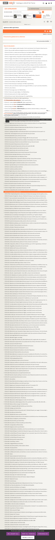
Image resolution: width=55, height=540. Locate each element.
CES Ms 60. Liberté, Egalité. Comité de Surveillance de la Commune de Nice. (20, 162)
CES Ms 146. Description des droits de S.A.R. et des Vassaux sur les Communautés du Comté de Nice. (25, 325)
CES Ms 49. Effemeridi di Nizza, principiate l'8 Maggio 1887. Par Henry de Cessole (21, 137)
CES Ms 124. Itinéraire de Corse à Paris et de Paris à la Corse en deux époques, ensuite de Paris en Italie (26, 277)
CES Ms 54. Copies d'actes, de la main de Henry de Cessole (16, 150)
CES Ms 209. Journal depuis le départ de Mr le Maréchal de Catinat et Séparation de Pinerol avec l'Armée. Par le (26, 460)
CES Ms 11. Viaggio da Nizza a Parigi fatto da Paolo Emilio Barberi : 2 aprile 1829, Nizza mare (24, 56)
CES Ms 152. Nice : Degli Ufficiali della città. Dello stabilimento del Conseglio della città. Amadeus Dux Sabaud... (26, 339)
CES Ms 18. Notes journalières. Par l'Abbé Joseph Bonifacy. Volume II (19, 71)
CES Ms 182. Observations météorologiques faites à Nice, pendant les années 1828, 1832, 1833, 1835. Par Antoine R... (26, 402)
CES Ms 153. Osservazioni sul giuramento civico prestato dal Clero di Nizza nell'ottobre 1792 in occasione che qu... (26, 341)
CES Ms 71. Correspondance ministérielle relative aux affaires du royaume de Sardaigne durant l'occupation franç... (26, 185)
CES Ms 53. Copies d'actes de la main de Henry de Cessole (16, 148)
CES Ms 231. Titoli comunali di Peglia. (12, 510)
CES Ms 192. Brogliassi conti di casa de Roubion (14, 426)
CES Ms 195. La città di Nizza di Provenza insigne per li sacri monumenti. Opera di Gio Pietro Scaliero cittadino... (26, 433)
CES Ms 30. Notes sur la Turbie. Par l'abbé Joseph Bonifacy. (17, 98)
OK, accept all (13, 533)
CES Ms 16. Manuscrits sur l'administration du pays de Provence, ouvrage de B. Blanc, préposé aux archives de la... (26, 67)
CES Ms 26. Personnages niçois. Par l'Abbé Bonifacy (15, 90)
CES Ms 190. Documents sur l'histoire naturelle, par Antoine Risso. (18, 422)
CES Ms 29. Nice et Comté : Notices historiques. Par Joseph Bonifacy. (19, 96)
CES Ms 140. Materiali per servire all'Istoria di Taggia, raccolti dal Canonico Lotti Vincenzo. (23, 310)
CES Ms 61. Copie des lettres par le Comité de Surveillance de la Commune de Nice (21, 164)
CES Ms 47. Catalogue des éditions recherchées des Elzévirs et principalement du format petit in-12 (25, 131)
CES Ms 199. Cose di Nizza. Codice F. (12, 441)
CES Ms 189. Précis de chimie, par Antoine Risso (14, 420)
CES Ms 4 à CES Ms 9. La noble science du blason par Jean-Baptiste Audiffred (20, 52)
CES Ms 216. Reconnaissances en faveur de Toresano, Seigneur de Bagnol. (20, 476)
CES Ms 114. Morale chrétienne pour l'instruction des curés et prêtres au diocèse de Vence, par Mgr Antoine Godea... (26, 258)
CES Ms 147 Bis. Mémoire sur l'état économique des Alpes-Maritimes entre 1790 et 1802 (22, 329)
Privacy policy (28, 537)
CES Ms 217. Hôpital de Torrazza (11, 478)
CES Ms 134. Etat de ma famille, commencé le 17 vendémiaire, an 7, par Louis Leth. (21, 298)
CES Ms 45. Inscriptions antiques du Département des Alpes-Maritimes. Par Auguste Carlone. (23, 127)
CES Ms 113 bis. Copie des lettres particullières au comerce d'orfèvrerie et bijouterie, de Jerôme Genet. (25, 256)
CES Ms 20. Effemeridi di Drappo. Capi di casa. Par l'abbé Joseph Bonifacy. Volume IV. (22, 75)
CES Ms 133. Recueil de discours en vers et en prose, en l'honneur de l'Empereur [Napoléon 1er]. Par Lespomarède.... (26, 295)
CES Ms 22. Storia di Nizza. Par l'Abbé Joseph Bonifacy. (16, 81)
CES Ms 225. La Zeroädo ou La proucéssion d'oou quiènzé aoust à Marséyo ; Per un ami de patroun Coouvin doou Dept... (26, 495)
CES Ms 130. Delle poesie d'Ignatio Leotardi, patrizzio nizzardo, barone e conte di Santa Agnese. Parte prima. (26, 289)
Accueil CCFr (5, 22)
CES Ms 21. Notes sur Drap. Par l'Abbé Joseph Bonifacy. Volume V (18, 77)
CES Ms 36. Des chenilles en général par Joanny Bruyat (16, 114)
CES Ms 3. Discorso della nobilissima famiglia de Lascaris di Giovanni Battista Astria (22, 50)
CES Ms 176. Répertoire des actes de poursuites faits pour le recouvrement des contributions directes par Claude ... (26, 389)
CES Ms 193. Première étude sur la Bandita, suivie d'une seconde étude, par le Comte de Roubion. (24, 429)
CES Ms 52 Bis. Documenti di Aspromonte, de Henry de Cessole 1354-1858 (19, 146)
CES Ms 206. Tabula (9, 454)
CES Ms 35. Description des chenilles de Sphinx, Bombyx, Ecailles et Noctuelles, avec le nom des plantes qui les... (26, 112)
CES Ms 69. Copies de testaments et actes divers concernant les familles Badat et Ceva (22, 181)
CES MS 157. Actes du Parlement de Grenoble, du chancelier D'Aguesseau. (20, 350)
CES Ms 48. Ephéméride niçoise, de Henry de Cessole (15, 135)
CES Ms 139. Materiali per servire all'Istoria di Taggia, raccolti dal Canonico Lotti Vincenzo (23, 308)
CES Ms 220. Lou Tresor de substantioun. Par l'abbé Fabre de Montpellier (19, 485)
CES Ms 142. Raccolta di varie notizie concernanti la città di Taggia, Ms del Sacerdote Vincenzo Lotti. (25, 316)
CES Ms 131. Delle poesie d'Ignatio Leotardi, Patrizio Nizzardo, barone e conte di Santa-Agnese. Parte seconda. (26, 291)
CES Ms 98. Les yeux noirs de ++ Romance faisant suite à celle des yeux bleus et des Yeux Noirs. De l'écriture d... (26, 239)
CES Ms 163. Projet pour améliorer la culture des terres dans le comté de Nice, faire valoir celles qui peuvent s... (26, 362)
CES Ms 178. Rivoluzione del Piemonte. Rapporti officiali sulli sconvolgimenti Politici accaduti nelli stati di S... (26, 393)
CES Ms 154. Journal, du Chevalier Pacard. (13, 343)
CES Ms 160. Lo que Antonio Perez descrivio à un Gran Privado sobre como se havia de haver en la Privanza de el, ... (26, 356)
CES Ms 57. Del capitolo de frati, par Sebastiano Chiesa (16, 156)
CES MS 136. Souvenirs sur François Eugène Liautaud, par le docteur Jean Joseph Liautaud (23, 302)
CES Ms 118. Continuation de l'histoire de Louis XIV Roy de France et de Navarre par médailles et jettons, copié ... (26, 266)
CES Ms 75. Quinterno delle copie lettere (13, 191)
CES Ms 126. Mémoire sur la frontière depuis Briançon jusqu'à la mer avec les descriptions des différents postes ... (26, 281)
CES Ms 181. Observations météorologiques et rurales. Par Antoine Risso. (19, 399)
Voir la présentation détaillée (43, 41)
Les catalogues (11, 9)
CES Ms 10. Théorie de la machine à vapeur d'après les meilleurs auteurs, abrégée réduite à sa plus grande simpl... (26, 54)
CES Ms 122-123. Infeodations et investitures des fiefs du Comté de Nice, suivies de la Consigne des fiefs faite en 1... (26, 275)
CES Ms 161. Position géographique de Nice (13, 358)
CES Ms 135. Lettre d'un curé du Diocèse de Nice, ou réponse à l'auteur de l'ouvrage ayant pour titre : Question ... (26, 300)
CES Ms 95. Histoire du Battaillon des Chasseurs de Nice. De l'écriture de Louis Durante (22, 233)
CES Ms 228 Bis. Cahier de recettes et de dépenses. (15, 503)
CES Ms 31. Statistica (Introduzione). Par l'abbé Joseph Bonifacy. (18, 100)
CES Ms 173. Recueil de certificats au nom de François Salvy (17, 383)
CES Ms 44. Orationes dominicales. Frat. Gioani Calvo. (16, 125)
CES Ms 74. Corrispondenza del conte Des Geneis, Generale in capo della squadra (21, 189)
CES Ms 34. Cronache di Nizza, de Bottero (13, 110)
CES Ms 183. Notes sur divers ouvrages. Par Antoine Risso (16, 404)
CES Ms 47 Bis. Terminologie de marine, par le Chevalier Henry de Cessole (20, 133)
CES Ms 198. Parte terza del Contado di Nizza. (14, 439)
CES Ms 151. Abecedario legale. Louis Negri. (13, 337)
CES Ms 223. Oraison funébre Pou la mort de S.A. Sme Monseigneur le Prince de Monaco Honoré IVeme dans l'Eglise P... (26, 491)
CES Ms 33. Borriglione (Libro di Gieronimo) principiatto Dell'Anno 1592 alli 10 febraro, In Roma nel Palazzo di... (26, 108)
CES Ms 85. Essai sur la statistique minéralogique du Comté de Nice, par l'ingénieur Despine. (23, 214)
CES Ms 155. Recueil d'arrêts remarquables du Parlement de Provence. (19, 345)
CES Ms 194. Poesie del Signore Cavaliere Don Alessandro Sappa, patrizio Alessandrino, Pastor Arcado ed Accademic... (26, 431)
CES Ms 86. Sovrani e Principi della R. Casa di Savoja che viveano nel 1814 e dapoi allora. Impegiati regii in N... (26, 216)
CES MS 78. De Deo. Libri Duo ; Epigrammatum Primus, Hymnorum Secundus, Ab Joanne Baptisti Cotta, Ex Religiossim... (26, 200)
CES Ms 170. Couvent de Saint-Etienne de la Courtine (15, 377)
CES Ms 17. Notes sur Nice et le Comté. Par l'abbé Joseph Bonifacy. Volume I (20, 69)
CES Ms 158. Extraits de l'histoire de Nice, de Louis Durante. (17, 352)
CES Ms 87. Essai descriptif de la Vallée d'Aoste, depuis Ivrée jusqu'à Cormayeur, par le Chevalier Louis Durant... (26, 218)
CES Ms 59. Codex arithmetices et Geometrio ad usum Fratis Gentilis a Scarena (21, 160)
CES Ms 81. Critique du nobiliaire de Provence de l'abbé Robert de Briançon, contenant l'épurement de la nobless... (26, 206)
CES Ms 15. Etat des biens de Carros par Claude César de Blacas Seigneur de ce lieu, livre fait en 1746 (25, 65)
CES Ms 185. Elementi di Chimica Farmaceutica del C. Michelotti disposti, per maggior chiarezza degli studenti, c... (26, 410)
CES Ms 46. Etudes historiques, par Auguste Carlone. (15, 129)
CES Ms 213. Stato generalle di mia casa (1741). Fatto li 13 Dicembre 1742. (20, 470)
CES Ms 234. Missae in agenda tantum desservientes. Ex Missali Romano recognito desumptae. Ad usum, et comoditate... (26, 516)
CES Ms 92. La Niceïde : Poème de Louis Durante (14, 227)
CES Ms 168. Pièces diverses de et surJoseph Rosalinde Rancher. (18, 372)
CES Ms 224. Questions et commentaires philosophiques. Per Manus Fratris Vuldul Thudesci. (23, 493)
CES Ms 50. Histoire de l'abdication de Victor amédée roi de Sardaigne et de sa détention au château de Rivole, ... (26, 139)
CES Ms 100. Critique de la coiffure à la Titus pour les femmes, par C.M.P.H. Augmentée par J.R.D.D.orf (25, 243)
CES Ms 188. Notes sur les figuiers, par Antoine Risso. (15, 418)
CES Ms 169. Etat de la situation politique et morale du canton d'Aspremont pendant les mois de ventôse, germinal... (26, 374)
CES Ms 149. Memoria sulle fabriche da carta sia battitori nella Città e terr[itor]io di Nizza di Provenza (25, 333)
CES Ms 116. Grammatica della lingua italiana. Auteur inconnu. (18, 262)
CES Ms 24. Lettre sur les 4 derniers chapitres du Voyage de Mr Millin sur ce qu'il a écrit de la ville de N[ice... (26, 85)
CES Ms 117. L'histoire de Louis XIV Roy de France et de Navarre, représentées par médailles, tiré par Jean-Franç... (26, 264)
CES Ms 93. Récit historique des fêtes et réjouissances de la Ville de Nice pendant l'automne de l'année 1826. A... (26, 229)
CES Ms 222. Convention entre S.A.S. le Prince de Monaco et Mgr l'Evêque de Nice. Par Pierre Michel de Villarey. (26, 489)
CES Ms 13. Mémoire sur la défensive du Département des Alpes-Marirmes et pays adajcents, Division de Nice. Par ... (26, 60)
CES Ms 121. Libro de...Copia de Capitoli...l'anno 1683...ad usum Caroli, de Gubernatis (22, 273)
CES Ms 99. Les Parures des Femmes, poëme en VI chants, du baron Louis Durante (21, 241)
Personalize (43, 533)
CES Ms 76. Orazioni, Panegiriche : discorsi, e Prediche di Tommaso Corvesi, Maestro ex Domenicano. (25, 196)
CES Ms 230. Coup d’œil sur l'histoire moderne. (14, 508)
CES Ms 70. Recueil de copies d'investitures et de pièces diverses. (18, 183)
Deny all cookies (28, 533)
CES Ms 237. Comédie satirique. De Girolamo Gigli (15, 522)
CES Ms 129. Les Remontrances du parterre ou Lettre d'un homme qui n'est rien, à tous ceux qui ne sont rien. (26, 287)
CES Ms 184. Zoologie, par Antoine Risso (13, 408)
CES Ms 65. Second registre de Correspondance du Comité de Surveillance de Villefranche (23, 173)
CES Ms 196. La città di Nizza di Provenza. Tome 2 (15, 435)
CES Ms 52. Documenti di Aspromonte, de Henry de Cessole (17, 144)
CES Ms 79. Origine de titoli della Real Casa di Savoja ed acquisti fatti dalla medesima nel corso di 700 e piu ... (26, 202)
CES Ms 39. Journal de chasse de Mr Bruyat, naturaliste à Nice (17, 119)
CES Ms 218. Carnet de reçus (10, 481)
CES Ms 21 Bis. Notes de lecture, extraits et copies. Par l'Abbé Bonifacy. (19, 79)
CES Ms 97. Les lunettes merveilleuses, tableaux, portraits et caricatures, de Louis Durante (23, 237)
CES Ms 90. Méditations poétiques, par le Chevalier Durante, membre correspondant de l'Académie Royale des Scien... (26, 223)
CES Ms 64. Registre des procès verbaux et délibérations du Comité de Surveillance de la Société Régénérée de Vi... (26, 171)
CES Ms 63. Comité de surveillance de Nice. (13, 169)
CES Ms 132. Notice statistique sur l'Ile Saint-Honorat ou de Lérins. (18, 293)
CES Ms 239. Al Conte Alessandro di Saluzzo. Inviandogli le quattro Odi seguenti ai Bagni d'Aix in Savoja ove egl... (26, 526)
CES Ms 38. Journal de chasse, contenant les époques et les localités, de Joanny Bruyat (22, 117)
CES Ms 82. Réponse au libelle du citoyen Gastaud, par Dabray (17, 208)
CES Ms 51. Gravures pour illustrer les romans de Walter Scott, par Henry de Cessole (22, 142)
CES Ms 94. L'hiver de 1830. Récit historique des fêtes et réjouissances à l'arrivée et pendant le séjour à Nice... (26, 231)
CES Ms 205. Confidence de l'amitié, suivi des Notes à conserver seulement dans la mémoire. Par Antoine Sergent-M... (26, 451)
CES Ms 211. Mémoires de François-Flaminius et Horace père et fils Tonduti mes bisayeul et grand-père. (26, 466)
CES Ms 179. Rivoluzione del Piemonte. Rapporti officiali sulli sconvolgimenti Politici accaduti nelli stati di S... (26, 395)
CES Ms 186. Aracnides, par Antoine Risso (13, 412)
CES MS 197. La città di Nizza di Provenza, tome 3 (15, 437)
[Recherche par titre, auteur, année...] (26, 12)
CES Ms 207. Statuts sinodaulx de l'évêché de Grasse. (15, 456)
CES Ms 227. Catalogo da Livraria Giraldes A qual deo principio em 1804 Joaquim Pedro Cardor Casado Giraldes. (26, 499)
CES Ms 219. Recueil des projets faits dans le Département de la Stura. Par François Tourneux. (24, 483)
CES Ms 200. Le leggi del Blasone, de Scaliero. (14, 443)
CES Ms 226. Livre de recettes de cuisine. (13, 497)
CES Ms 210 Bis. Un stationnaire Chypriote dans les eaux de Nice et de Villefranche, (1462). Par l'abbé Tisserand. (26, 464)
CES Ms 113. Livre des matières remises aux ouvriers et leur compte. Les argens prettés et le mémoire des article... (26, 254)
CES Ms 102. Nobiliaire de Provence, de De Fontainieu (15, 248)
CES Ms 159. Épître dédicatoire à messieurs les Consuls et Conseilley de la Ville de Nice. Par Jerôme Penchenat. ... (26, 354)
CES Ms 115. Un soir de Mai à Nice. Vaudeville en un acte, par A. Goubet (19, 260)
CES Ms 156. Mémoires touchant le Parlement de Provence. (17, 347)
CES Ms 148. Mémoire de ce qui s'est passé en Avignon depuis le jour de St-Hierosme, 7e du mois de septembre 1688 (26, 331)
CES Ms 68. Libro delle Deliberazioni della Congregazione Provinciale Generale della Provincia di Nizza (26, 179)
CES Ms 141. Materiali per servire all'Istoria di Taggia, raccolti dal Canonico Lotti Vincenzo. (23, 312)
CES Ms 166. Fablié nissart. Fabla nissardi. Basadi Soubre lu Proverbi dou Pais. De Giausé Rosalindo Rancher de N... (26, 368)
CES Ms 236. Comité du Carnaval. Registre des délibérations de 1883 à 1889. (20, 520)
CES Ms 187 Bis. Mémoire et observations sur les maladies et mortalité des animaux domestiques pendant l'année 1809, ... (26, 416)
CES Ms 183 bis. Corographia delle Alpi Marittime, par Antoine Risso (18, 406)
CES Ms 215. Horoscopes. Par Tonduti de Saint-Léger (15, 474)
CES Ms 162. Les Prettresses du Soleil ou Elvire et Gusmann (17, 360)
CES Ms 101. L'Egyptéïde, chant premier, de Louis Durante (16, 246)
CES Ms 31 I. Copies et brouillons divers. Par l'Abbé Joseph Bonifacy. (18, 102)
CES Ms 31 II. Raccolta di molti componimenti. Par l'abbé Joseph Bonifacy (20, 104)
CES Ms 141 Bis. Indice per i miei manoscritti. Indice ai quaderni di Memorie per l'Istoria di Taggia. (25, 314)
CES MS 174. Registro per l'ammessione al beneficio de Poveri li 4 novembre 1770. (21, 385)
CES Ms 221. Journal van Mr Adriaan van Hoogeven (15, 487)
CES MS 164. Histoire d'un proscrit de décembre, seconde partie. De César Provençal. (22, 364)
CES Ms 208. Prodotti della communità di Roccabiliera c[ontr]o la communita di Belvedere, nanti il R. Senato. (26, 458)
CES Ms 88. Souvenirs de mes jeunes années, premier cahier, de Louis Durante (20, 221)
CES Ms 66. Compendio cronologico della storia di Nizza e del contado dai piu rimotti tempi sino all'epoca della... (26, 175)
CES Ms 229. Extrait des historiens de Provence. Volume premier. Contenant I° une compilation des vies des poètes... (26, 506)
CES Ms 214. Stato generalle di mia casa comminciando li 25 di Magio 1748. (20, 472)
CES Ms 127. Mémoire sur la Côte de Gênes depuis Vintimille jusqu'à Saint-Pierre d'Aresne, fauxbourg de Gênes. (26, 283)
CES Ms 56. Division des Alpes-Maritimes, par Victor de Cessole (17, 154)
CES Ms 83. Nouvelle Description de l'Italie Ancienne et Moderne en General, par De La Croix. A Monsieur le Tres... (26, 210)
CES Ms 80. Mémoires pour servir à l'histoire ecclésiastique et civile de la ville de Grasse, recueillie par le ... (26, 204)
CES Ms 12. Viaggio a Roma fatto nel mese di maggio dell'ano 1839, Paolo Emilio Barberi (23, 58)
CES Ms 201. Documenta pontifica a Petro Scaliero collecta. (17, 445)
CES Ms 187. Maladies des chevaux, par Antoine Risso (15, 414)
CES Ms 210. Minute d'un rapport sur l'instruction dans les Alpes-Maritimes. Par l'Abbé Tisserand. (24, 462)
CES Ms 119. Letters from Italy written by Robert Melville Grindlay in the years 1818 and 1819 (23, 268)
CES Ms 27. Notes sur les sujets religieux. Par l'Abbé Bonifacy (17, 92)
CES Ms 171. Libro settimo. (10, 379)
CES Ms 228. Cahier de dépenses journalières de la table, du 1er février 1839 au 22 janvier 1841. (24, 501)
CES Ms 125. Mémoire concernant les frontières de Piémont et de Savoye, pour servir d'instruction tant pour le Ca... (26, 279)
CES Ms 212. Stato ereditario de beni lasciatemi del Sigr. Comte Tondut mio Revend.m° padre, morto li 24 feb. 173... (26, 468)
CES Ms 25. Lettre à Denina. (10, 87)
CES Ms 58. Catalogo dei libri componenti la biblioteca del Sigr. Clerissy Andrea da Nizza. (23, 158)
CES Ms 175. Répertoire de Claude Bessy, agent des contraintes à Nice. (19, 387)
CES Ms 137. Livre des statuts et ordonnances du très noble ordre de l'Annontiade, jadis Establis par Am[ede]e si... (26, 304)
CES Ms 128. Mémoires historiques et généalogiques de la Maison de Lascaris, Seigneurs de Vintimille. (25, 285)
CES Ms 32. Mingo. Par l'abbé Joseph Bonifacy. (14, 106)
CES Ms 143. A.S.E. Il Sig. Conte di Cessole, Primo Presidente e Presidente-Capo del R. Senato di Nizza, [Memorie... (26, 318)
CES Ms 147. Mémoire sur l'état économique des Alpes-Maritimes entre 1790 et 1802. (22, 327)
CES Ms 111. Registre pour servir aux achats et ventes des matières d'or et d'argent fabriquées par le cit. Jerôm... (26, 250)
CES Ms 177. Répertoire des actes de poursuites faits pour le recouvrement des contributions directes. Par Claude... (26, 391)
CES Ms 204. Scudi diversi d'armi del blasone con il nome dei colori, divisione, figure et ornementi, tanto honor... (26, 449)
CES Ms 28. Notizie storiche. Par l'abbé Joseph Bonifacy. (16, 94)
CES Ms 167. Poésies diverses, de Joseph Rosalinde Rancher (17, 370)
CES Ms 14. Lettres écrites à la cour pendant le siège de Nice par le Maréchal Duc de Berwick (23, 62)
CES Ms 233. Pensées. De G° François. (12, 514)
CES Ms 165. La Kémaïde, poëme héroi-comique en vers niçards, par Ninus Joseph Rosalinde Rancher (25, 366)
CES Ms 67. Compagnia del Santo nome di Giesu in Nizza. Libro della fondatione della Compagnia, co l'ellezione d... (26, 177)
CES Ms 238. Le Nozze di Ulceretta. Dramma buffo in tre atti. (17, 524)
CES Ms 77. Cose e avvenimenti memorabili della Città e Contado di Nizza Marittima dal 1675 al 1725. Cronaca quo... (26, 198)
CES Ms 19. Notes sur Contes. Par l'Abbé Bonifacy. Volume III (17, 73)
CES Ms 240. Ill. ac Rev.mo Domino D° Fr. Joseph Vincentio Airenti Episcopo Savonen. (22, 528)
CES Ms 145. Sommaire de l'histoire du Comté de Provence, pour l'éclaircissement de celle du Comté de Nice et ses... (26, 322)
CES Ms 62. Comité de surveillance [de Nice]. (14, 166)
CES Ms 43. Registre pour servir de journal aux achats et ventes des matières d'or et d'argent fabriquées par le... (26, 123)
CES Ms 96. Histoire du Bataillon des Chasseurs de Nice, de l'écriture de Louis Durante (22, 235)
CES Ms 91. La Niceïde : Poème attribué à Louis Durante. (16, 225)
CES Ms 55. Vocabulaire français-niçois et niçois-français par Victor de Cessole (21, 152)
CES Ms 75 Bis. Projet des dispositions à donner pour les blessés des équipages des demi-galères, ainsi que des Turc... (26, 194)
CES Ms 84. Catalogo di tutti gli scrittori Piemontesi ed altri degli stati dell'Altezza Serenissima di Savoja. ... (26, 212)
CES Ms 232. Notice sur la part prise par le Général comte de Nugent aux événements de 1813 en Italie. (25, 512)
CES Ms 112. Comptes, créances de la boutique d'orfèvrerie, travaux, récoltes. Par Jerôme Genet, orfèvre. (26, 252)
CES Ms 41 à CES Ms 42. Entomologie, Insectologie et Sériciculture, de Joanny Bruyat (22, 121)
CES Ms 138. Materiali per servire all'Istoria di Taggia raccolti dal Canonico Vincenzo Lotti (23, 306)
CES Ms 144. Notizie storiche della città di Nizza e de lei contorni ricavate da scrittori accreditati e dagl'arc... (26, 320)
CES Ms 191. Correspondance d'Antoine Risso (14, 424)
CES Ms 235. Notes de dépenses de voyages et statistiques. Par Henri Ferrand (20, 518)
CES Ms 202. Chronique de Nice (11, 447)
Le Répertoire (34, 9)
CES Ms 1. (26, 48)
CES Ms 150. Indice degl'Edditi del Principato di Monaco (16, 335)
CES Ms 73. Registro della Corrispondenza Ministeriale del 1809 (17, 187)
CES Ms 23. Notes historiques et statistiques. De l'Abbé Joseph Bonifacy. (19, 83)
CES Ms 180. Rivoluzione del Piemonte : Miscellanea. (15, 397)
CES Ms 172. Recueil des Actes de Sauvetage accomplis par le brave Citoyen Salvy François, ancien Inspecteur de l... (26, 381)
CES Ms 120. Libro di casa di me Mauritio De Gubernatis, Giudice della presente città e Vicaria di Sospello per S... (26, 270)
